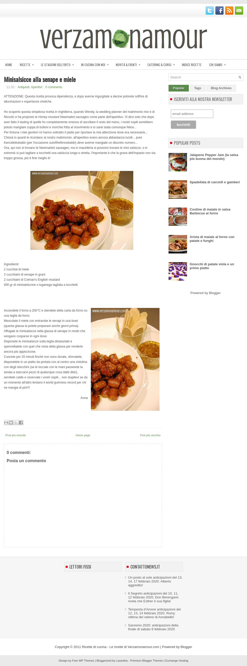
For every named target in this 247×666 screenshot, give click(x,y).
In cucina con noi (96, 63)
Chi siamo (219, 63)
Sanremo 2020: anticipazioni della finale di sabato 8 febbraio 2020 (153, 627)
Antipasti (23, 87)
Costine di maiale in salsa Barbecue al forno (210, 211)
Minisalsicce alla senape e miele (40, 79)
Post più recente (15, 435)
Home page (83, 435)
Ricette (28, 63)
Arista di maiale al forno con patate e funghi (212, 239)
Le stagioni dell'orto (59, 63)
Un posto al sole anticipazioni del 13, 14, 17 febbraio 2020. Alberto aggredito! (155, 581)
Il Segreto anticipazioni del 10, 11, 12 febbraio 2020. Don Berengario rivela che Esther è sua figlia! (153, 597)
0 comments (53, 87)
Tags (197, 88)
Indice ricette (191, 64)
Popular (178, 88)
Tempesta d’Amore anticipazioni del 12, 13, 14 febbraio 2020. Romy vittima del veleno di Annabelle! (154, 613)
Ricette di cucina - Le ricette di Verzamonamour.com (120, 647)
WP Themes (86, 660)
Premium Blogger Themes (146, 660)
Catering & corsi (162, 63)
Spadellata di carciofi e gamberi (215, 182)
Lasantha (122, 660)
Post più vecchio (150, 435)
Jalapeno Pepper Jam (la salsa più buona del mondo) (214, 157)
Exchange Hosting (176, 660)
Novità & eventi (130, 63)
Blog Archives (221, 88)
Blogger (214, 293)
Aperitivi (36, 87)
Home (8, 64)
